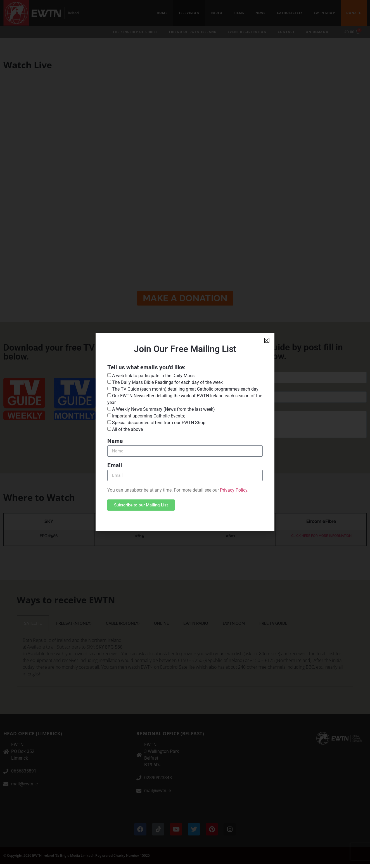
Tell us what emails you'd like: (146, 368)
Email (114, 465)
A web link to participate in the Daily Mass (153, 375)
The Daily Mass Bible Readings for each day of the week (167, 382)
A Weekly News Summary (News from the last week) (163, 409)
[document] (185, 432)
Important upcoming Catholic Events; (148, 416)
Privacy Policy (233, 490)
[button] (267, 340)
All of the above (127, 429)
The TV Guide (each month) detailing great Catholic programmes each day (185, 389)
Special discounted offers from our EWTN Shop (158, 422)
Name (115, 441)
